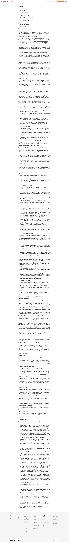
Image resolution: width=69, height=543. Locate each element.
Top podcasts (25, 521)
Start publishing (60, 1)
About (44, 516)
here (28, 156)
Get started (35, 518)
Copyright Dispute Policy (24, 15)
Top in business (25, 532)
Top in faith (25, 531)
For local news (35, 529)
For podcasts (35, 522)
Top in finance (25, 525)
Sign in (66, 1)
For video (34, 521)
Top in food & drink (26, 524)
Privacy (46, 540)
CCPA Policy (22, 18)
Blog (43, 521)
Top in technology (26, 529)
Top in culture (25, 522)
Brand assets (55, 523)
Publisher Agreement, (33, 81)
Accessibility (52, 540)
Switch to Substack (36, 516)
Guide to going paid (56, 518)
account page (37, 311)
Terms (49, 540)
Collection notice (57, 540)
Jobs (43, 519)
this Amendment (43, 407)
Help (43, 518)
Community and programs (55, 522)
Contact (44, 524)
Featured (24, 516)
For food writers (35, 528)
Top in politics (25, 528)
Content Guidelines (23, 13)
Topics (24, 534)
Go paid (34, 519)
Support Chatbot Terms (24, 20)
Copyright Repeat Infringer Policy (26, 17)
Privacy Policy (22, 10)
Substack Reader (26, 519)
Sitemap (44, 525)
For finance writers (36, 525)
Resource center (55, 516)
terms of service (43, 374)
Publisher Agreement (24, 12)
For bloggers (35, 524)
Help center (54, 519)
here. (40, 158)
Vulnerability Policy (46, 522)
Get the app (25, 518)
